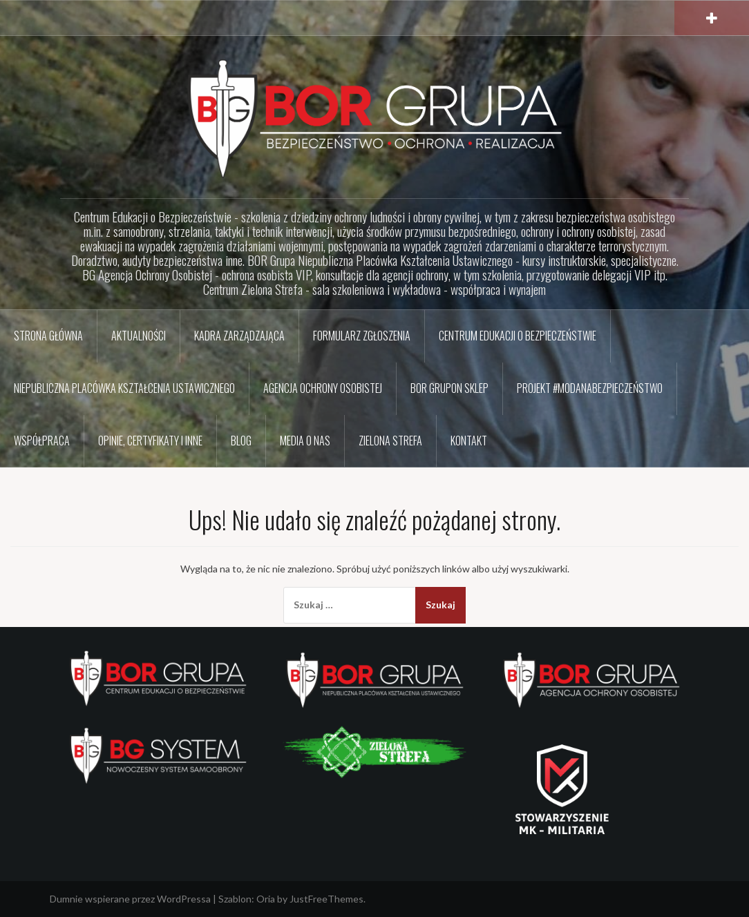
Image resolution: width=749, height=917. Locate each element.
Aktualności (138, 335)
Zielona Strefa (390, 440)
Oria (265, 899)
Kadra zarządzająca (239, 335)
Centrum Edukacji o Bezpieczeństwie (517, 335)
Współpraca (42, 440)
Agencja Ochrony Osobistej (322, 388)
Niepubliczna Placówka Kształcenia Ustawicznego (124, 388)
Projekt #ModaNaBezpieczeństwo (590, 388)
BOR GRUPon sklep (449, 388)
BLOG (241, 440)
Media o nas (305, 440)
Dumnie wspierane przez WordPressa (130, 899)
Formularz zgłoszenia (361, 335)
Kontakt (469, 440)
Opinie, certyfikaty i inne (150, 440)
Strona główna (48, 335)
